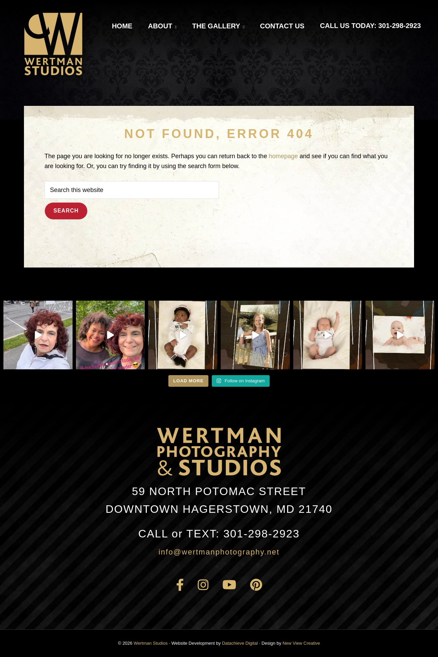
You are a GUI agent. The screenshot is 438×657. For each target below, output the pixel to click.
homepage (283, 156)
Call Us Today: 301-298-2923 (370, 25)
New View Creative (301, 643)
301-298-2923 (219, 534)
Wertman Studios (150, 643)
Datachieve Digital (240, 643)
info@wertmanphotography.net (219, 552)
